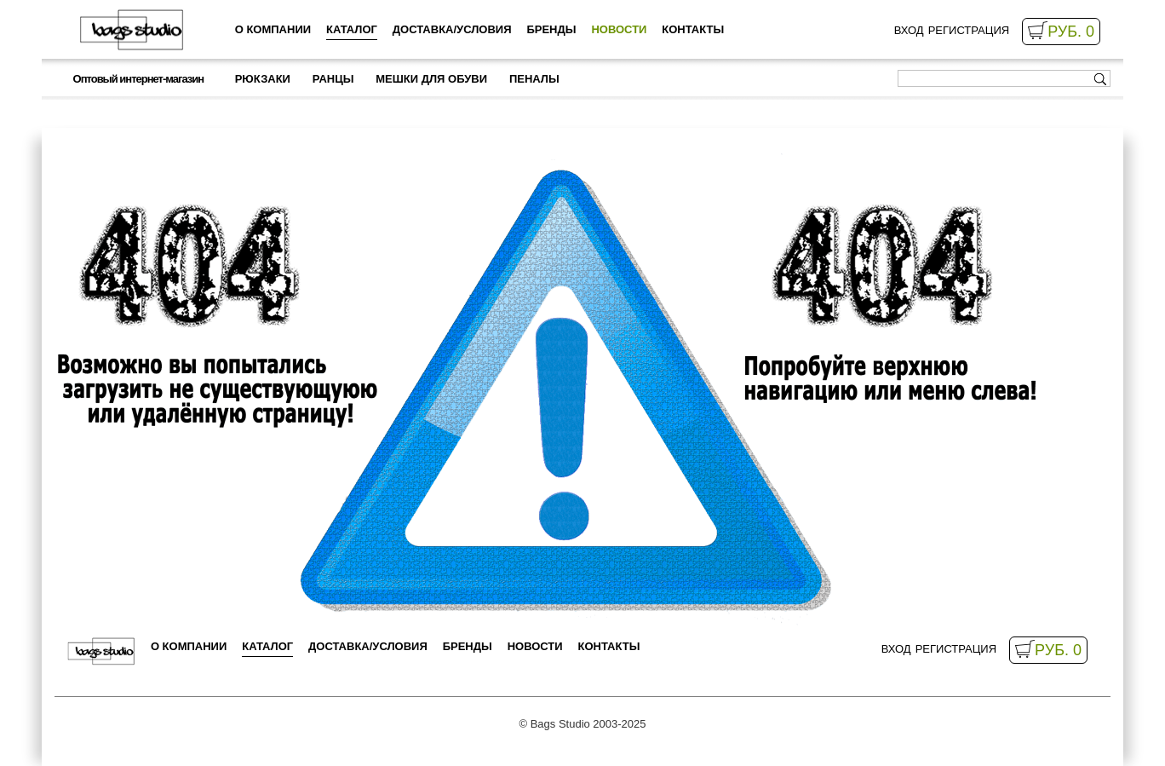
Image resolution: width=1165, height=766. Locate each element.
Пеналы (534, 78)
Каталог (351, 29)
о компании (273, 29)
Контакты (693, 29)
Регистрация (968, 30)
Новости (618, 29)
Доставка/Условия (452, 29)
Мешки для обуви (431, 78)
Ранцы (333, 78)
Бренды (551, 29)
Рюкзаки (262, 78)
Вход (909, 30)
